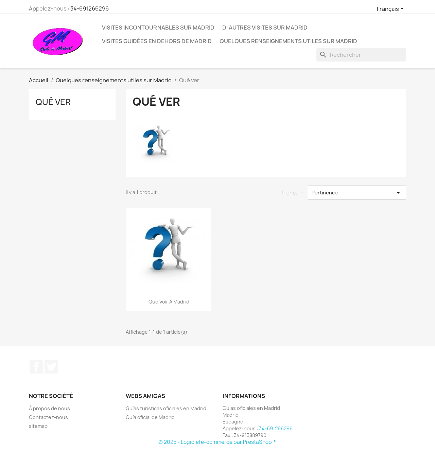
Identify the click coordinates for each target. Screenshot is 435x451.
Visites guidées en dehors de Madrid (157, 41)
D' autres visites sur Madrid (265, 27)
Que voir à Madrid (169, 301)
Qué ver (53, 102)
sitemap (38, 426)
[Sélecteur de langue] (391, 9)
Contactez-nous (48, 417)
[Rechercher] (361, 55)
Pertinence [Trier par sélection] (357, 193)
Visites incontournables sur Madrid (158, 27)
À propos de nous (49, 408)
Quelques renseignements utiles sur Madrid (288, 41)
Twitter (51, 367)
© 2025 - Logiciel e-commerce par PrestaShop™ (217, 442)
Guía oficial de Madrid (150, 417)
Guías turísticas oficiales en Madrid (166, 408)
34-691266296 (89, 8)
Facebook (36, 367)
